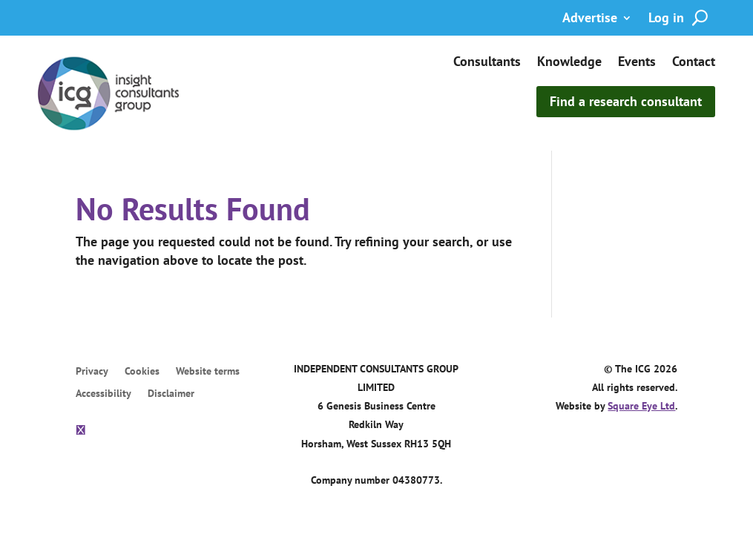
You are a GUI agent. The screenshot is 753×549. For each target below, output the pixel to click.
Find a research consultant (626, 101)
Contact (693, 63)
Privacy (92, 372)
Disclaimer (171, 394)
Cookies (142, 372)
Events (637, 63)
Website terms (208, 372)
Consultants (487, 63)
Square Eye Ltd (641, 405)
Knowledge (569, 63)
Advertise (589, 19)
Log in (666, 19)
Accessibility (103, 394)
